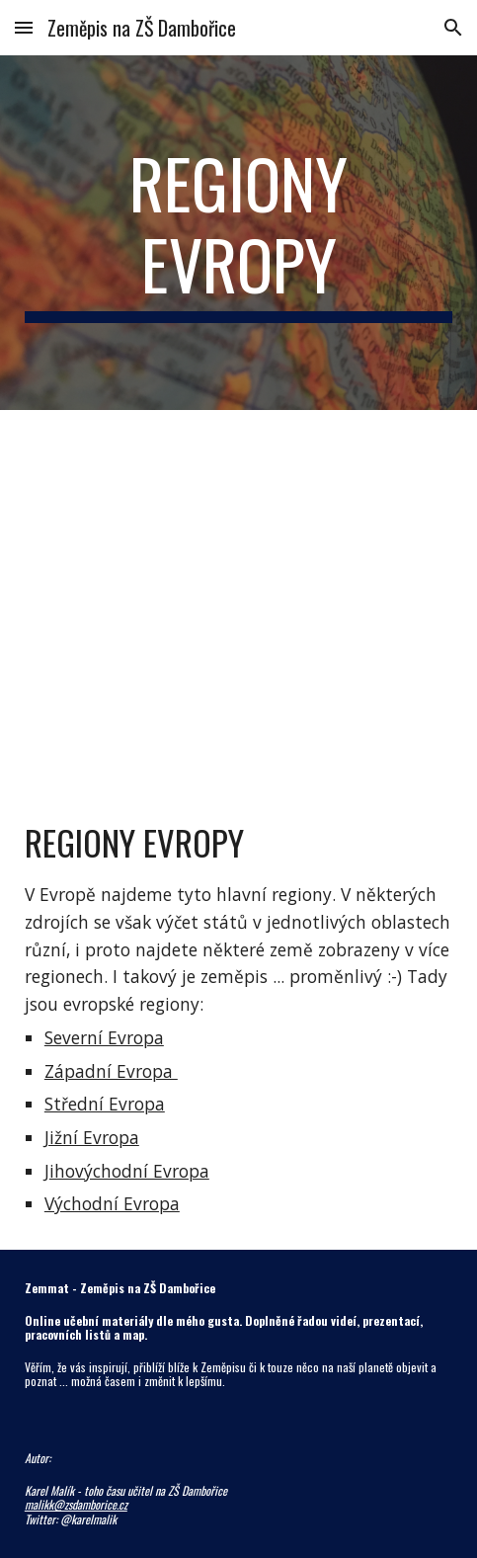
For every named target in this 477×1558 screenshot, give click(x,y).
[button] (23, 27)
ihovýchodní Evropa (129, 1171)
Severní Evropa (104, 1037)
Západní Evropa (111, 1071)
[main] (238, 232)
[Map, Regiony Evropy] (238, 598)
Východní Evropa (112, 1203)
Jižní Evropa (91, 1137)
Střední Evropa (104, 1103)
